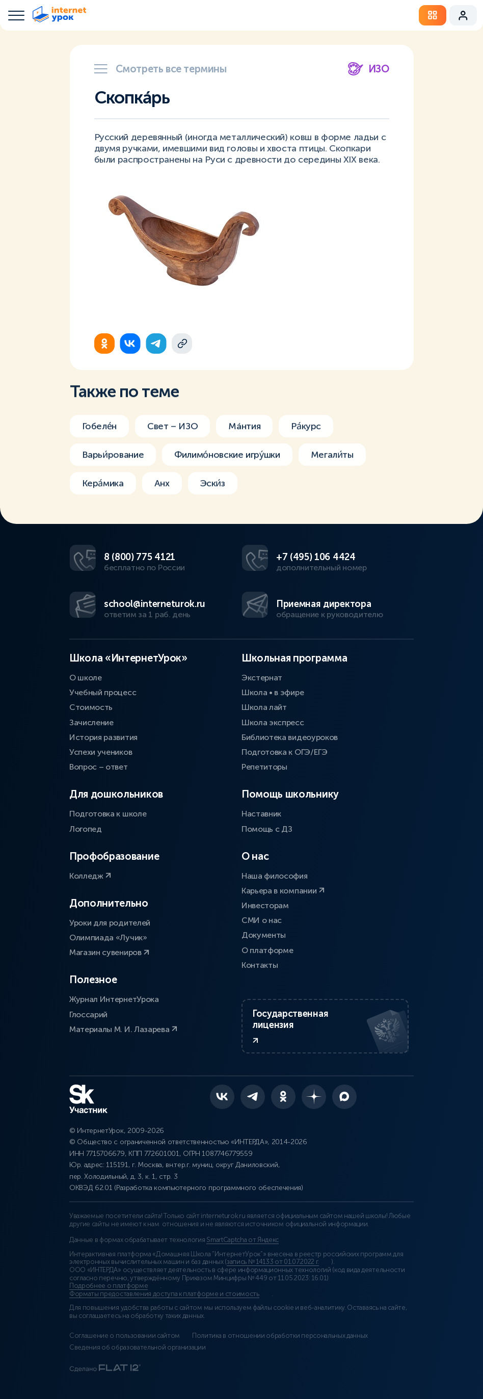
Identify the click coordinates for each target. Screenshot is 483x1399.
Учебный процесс (102, 692)
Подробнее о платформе (108, 1285)
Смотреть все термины (160, 68)
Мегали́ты (332, 466)
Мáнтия (244, 437)
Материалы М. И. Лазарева (123, 1029)
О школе (85, 677)
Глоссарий (88, 1014)
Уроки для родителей (109, 922)
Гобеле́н (99, 437)
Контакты (260, 965)
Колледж (90, 876)
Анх (162, 494)
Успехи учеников (100, 752)
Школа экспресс (273, 722)
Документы (264, 935)
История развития (103, 737)
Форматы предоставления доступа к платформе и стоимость (164, 1294)
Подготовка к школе (107, 813)
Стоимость (91, 707)
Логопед (85, 829)
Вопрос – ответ (98, 766)
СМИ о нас (262, 920)
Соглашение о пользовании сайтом (124, 1335)
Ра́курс (306, 437)
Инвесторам (265, 905)
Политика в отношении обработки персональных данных (280, 1335)
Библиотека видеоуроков (290, 737)
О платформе (267, 950)
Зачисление (91, 722)
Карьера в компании (283, 890)
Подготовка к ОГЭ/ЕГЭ (285, 752)
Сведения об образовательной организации (137, 1347)
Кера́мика (103, 494)
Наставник (261, 813)
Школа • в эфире (273, 692)
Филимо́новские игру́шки (227, 466)
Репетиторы (264, 766)
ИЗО (368, 68)
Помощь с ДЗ (267, 829)
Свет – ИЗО (172, 437)
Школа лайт (264, 707)
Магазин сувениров (109, 952)
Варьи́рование (113, 466)
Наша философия (275, 876)
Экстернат (262, 677)
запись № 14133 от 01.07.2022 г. (273, 1261)
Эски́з (212, 494)
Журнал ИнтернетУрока (114, 999)
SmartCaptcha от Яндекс (242, 1240)
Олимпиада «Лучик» (108, 937)
